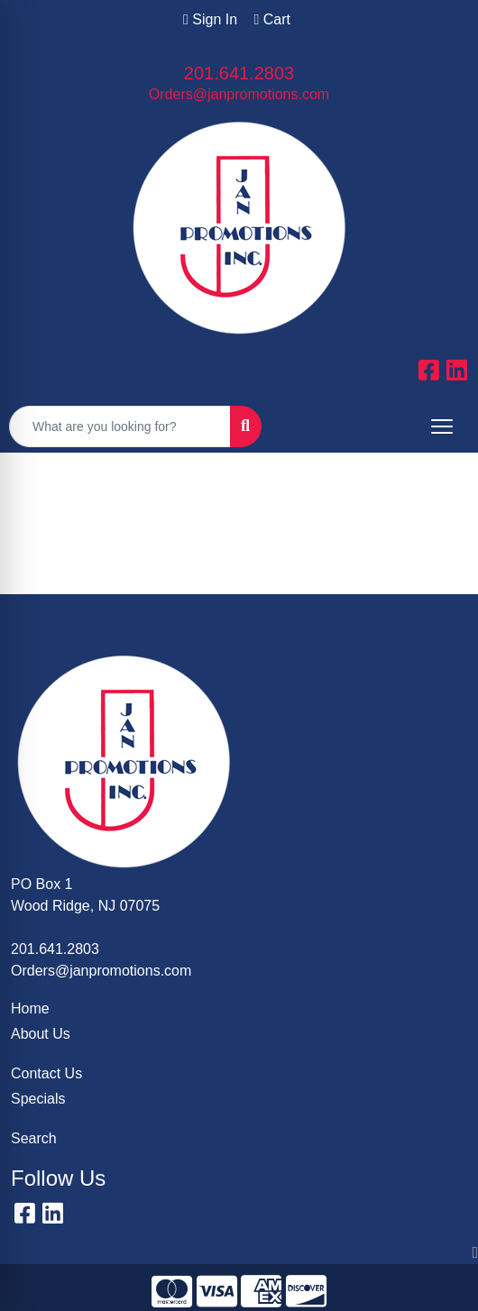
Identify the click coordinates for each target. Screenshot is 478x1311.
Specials (38, 1098)
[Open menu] (442, 426)
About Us (40, 1033)
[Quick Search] (120, 426)
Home (30, 1008)
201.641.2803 (239, 73)
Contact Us (46, 1073)
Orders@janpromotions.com (239, 94)
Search (34, 1138)
